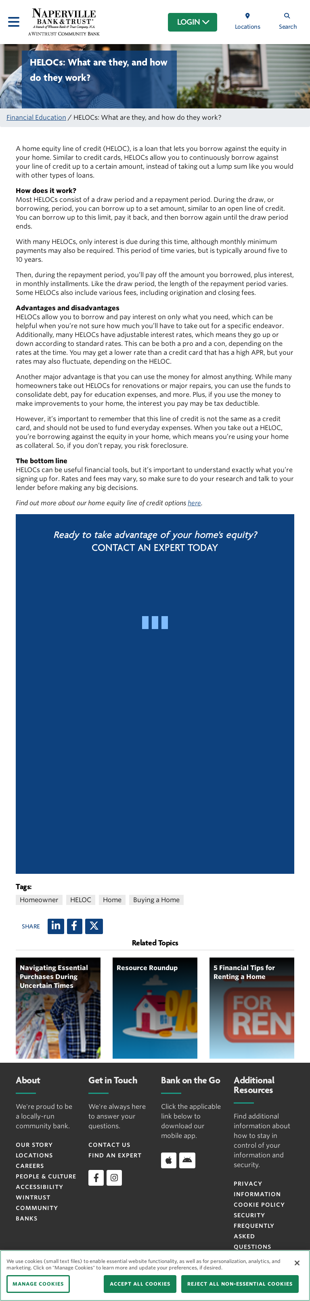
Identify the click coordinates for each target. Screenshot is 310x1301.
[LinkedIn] (56, 926)
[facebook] (96, 1177)
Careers (30, 1166)
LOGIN (193, 22)
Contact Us (109, 1145)
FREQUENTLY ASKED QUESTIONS (254, 1236)
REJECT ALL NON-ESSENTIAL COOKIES (240, 1284)
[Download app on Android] (187, 1160)
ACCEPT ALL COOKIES (140, 1284)
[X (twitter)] (94, 926)
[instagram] (114, 1177)
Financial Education (36, 117)
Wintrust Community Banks (37, 1208)
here (194, 503)
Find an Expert (115, 1155)
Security (249, 1215)
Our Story (34, 1145)
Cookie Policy (259, 1204)
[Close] (297, 1263)
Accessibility (39, 1187)
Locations (34, 1155)
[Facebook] (74, 926)
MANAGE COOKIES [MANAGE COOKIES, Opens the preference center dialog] (38, 1284)
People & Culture (46, 1176)
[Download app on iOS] (168, 1160)
